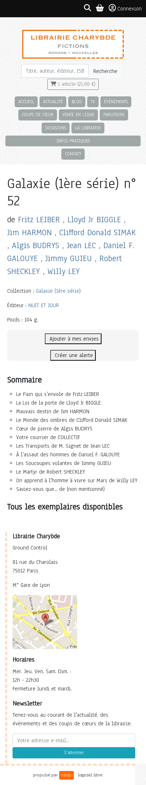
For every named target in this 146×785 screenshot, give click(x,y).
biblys (66, 775)
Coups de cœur (37, 114)
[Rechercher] (55, 71)
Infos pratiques (73, 141)
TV (93, 102)
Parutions (113, 114)
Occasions (55, 128)
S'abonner (74, 752)
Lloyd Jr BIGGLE (94, 219)
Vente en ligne (78, 114)
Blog (77, 102)
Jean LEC (81, 245)
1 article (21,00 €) (73, 84)
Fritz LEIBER (39, 219)
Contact (73, 154)
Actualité (53, 102)
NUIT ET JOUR (43, 305)
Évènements (116, 102)
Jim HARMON (29, 232)
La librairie (88, 128)
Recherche (105, 71)
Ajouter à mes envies (73, 338)
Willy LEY (63, 271)
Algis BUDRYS (35, 245)
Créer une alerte (73, 355)
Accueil (26, 102)
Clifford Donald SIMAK (97, 232)
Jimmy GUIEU (68, 258)
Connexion (125, 8)
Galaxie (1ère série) (58, 291)
